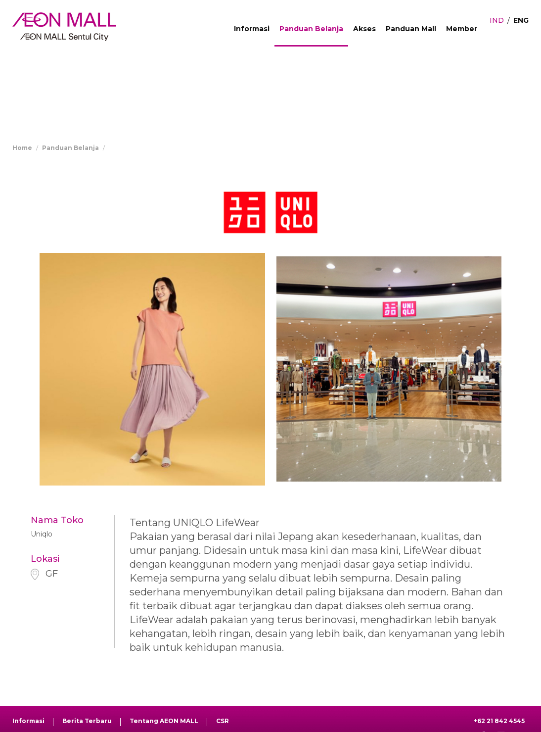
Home (22, 147)
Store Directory (135, 147)
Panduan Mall (411, 28)
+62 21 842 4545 (499, 721)
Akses (364, 28)
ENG (521, 20)
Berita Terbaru (87, 721)
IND (497, 20)
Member (461, 28)
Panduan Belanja (311, 28)
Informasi (252, 28)
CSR (222, 721)
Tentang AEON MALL (164, 721)
